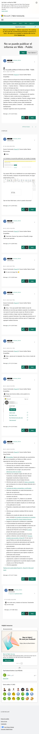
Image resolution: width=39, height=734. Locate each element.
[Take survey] (8, 660)
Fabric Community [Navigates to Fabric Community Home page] (18, 16)
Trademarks (3, 724)
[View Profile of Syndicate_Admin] (16, 60)
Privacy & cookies (5, 718)
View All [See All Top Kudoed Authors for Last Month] (5, 678)
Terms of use (4, 721)
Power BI (16, 74)
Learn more (5, 11)
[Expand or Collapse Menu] (2, 20)
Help (26, 23)
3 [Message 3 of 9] (9, 609)
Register (15, 23)
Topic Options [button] (31, 52)
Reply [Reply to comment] (32, 209)
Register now (21, 35)
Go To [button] (31, 23)
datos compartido (29, 482)
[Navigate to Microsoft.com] (5, 16)
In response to (15, 593)
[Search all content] (25, 26)
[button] (23, 52)
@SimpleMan (9, 457)
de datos (29, 529)
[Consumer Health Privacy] (19, 729)
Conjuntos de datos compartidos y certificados (18, 488)
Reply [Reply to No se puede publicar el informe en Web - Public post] (32, 117)
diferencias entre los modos (13, 471)
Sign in (20, 23)
